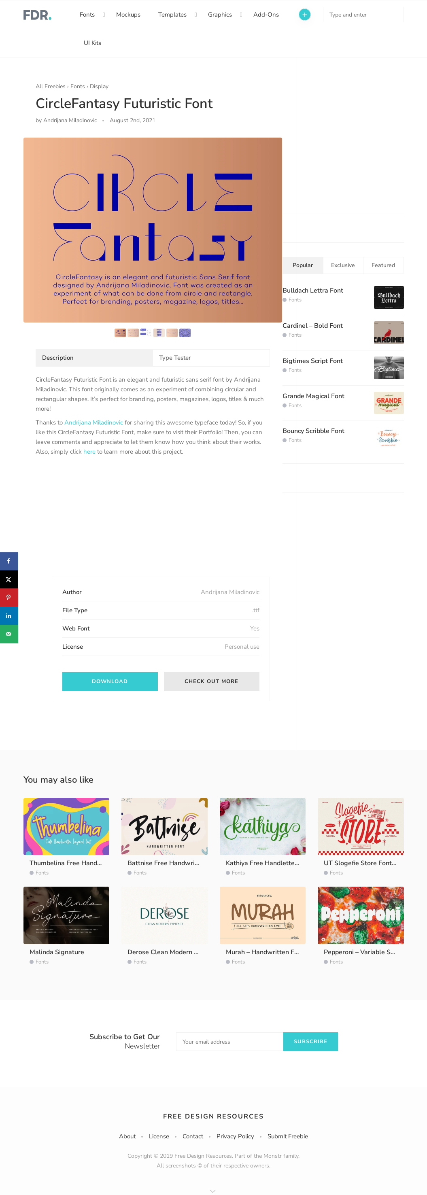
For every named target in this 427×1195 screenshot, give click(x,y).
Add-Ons (266, 15)
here (89, 452)
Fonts (87, 15)
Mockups (128, 15)
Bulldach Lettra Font (313, 290)
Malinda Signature (57, 952)
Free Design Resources (213, 1116)
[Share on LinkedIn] (9, 616)
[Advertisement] (96, 523)
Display (99, 86)
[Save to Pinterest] (9, 597)
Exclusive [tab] (343, 265)
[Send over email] (9, 634)
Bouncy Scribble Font (313, 431)
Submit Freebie (288, 1136)
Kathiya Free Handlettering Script (275, 863)
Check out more (211, 681)
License (159, 1136)
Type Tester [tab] (175, 358)
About (127, 1136)
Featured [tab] (383, 265)
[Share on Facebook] (9, 561)
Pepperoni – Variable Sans (362, 952)
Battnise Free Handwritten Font (174, 863)
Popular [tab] (303, 265)
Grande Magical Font (313, 396)
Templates (172, 15)
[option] (152, 230)
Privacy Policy (235, 1136)
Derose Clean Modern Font (167, 952)
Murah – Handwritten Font (265, 952)
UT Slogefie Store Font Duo (365, 863)
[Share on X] (9, 579)
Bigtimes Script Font (313, 361)
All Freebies (51, 86)
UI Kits (92, 43)
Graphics (220, 15)
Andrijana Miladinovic (93, 422)
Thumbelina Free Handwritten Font (82, 863)
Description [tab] (58, 358)
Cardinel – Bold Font (313, 325)
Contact (193, 1136)
